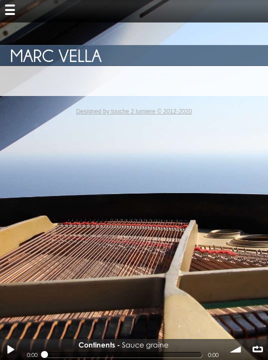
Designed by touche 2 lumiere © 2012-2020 (134, 111)
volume (236, 349)
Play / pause (10, 349)
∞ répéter (257, 349)
